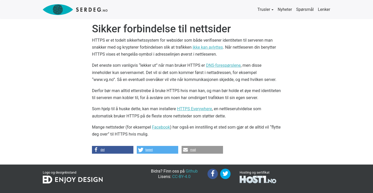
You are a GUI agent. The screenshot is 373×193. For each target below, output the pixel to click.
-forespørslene (223, 65)
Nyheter (285, 9)
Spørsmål (305, 9)
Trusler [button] (263, 9)
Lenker (324, 9)
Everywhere (194, 108)
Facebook (161, 127)
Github (192, 171)
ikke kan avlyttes (207, 47)
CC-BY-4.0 (181, 176)
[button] (112, 150)
